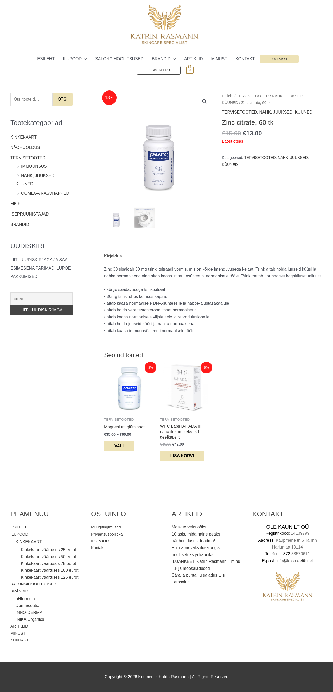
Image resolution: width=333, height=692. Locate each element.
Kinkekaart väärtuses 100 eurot (49, 570)
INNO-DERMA (29, 612)
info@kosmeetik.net (294, 561)
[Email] (41, 298)
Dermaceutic (27, 605)
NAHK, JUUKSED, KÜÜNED (285, 112)
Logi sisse (279, 59)
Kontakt (98, 547)
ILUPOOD (72, 59)
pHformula (25, 599)
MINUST (219, 59)
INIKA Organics (30, 619)
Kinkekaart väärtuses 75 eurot (48, 563)
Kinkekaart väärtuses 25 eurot (48, 549)
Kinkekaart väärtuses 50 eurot (48, 556)
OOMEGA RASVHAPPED (45, 193)
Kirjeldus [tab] (113, 256)
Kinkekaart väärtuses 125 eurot (49, 577)
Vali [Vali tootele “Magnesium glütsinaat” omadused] (119, 446)
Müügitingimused (107, 527)
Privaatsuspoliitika (107, 534)
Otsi (62, 99)
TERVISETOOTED (28, 158)
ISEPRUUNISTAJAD (29, 214)
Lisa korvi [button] (182, 456)
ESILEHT (46, 59)
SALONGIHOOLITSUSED (119, 59)
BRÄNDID (161, 59)
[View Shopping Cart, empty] (190, 70)
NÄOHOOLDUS (25, 147)
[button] (204, 101)
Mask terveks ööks (189, 527)
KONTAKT (245, 59)
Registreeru (158, 70)
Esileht (227, 96)
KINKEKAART (23, 137)
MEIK (15, 203)
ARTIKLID (193, 59)
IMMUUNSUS (34, 166)
